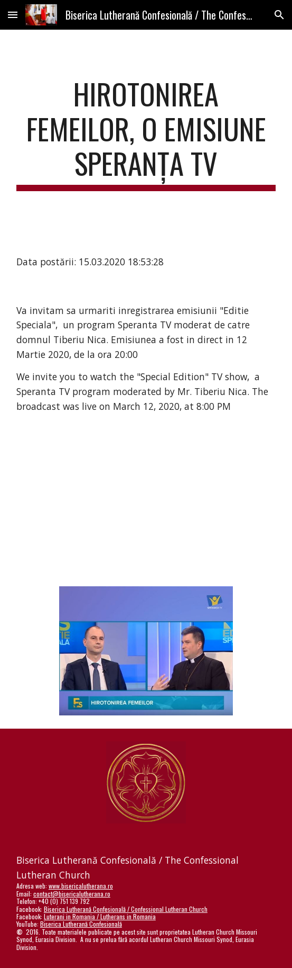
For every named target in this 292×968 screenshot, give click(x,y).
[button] (12, 14)
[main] (146, 133)
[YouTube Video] (145, 502)
